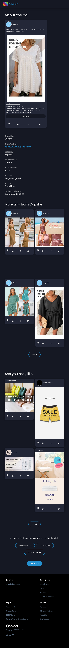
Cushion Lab (11, 380)
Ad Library (44, 592)
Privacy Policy (11, 611)
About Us (43, 615)
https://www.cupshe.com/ (13, 104)
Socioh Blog (44, 584)
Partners (43, 607)
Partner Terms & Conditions (17, 619)
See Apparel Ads (25, 545)
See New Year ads (34, 552)
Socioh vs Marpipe (47, 596)
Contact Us (44, 619)
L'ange (15, 452)
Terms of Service (13, 607)
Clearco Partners (46, 611)
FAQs (42, 588)
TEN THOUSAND (48, 383)
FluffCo (40, 450)
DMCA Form (10, 615)
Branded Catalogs (13, 584)
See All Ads (34, 563)
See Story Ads (45, 545)
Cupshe (15, 24)
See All (34, 355)
